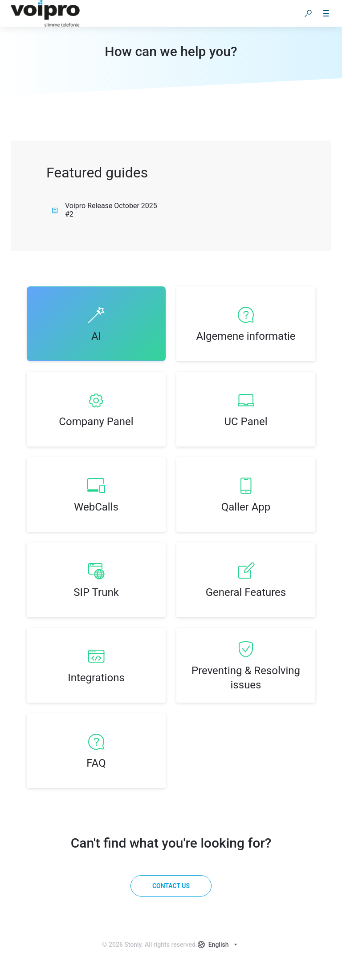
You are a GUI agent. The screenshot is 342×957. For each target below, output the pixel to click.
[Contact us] (171, 886)
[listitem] (96, 323)
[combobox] (218, 944)
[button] (308, 13)
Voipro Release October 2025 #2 (104, 210)
